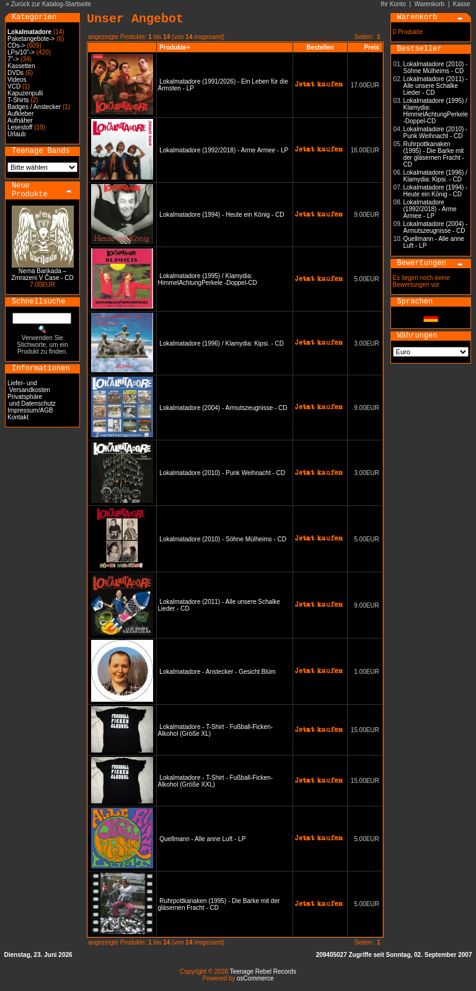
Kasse (461, 4)
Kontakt (18, 417)
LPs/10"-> (21, 52)
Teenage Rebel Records (263, 971)
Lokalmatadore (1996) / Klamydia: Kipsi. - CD (221, 343)
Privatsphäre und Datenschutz (31, 400)
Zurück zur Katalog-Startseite (51, 4)
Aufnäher (20, 120)
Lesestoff (19, 127)
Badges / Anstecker (34, 106)
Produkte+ (174, 47)
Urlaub (16, 134)
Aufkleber (20, 113)
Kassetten (21, 66)
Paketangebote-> (31, 38)
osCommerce (255, 978)
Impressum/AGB (30, 410)
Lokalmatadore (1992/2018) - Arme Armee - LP (223, 150)
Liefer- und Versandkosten (28, 386)
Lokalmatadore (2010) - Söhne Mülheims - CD (222, 539)
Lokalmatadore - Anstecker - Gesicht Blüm (217, 671)
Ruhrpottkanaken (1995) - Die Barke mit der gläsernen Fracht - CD (433, 154)
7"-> (13, 59)
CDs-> (16, 45)
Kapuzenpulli (25, 93)
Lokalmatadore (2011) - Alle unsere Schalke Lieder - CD (435, 86)
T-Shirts (18, 100)
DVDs (15, 72)
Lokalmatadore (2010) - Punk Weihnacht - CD (222, 472)
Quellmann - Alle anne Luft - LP (202, 839)
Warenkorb (430, 4)
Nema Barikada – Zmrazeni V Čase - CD (42, 274)
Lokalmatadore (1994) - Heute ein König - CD (221, 214)
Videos (16, 79)
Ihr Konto (393, 4)
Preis (371, 47)
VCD (13, 86)
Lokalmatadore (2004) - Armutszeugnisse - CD (223, 407)
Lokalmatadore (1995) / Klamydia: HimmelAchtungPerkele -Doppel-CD (207, 279)
